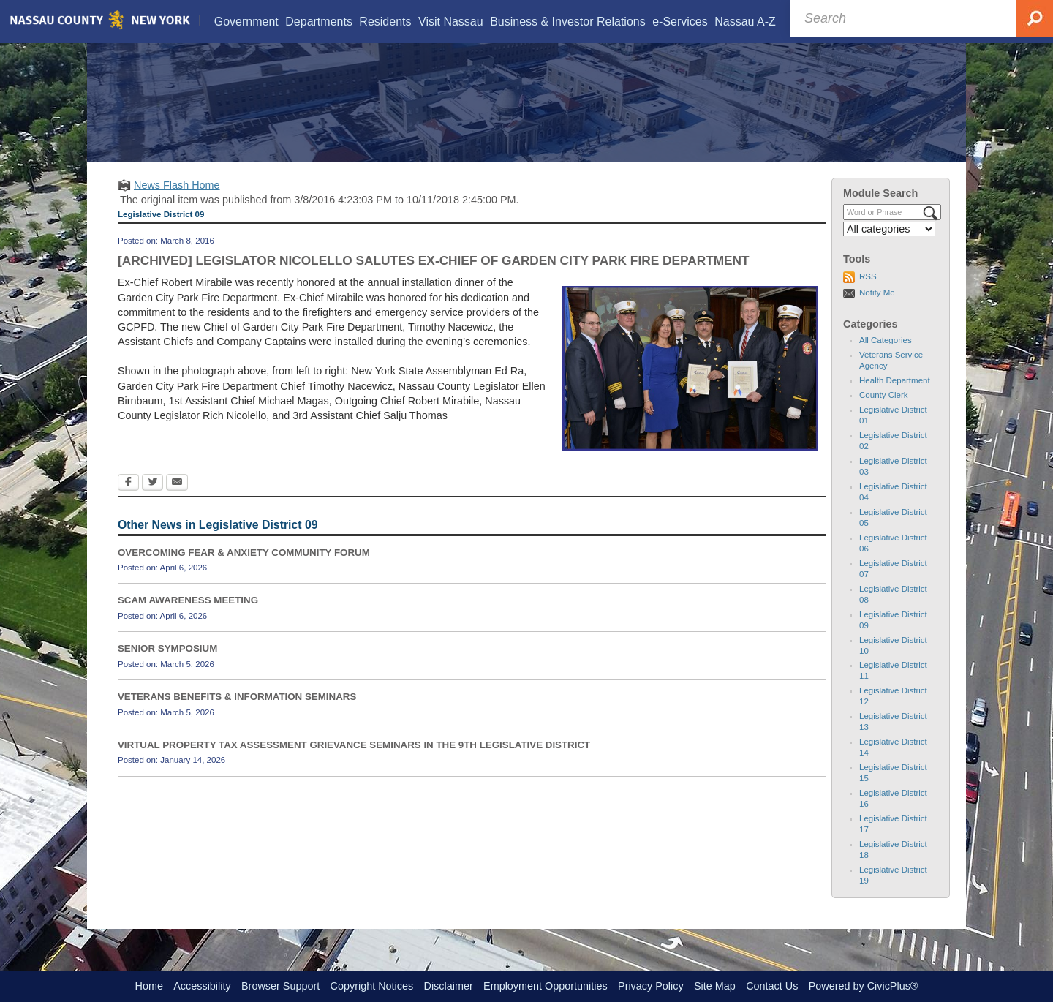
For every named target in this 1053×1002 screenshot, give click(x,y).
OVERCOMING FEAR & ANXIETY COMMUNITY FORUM (244, 570)
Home (149, 986)
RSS (868, 294)
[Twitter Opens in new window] (152, 502)
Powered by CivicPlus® (863, 986)
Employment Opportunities (545, 986)
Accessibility (201, 986)
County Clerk (883, 413)
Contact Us (772, 986)
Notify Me (877, 310)
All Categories (885, 358)
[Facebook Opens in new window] (128, 502)
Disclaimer (448, 986)
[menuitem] (246, 21)
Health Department (894, 398)
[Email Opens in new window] (177, 502)
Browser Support (280, 986)
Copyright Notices (372, 986)
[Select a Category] (889, 247)
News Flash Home (177, 203)
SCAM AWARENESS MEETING (188, 619)
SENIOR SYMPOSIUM (167, 666)
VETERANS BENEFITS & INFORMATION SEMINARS (237, 714)
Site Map (715, 986)
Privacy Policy (651, 986)
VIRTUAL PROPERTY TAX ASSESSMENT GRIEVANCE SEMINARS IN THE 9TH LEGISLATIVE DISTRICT (354, 763)
